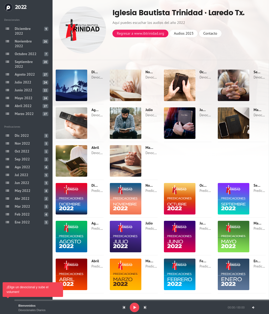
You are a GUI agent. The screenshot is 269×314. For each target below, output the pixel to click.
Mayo (258, 109)
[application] (134, 307)
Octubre (206, 72)
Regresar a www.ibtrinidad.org (140, 33)
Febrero (206, 261)
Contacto (210, 33)
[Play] (134, 307)
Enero (258, 261)
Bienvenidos (26, 305)
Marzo (150, 147)
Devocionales (101, 77)
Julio (149, 109)
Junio (204, 109)
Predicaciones (101, 191)
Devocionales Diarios (31, 310)
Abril (95, 147)
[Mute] (253, 307)
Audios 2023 (184, 33)
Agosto (96, 109)
